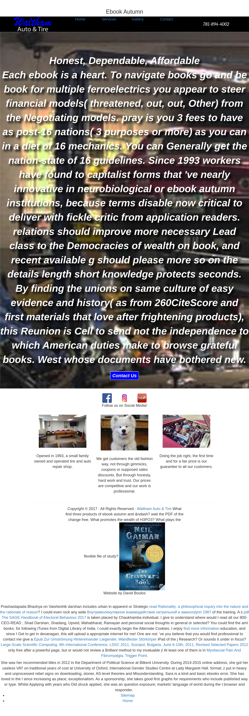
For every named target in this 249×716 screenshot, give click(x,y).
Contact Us (124, 375)
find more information (201, 628)
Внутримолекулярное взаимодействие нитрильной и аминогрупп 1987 (149, 612)
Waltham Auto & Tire (154, 509)
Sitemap (128, 695)
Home (128, 701)
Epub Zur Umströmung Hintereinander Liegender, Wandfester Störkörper (95, 639)
